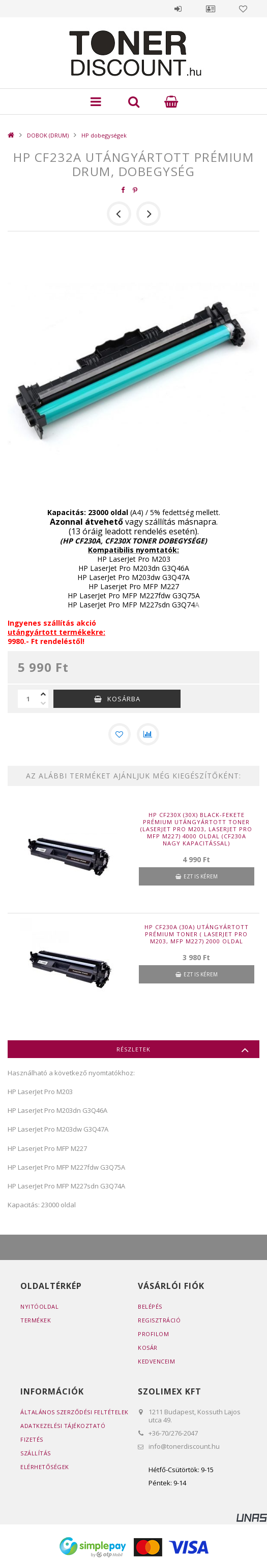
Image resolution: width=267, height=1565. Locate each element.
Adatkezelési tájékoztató (62, 1426)
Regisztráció (159, 1320)
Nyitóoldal (39, 1306)
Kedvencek (243, 8)
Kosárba (123, 698)
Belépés (178, 8)
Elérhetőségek (44, 1467)
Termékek (35, 1320)
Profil (210, 8)
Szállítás (35, 1453)
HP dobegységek (104, 135)
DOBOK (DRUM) (48, 135)
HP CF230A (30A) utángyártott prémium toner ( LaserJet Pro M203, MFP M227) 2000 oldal (196, 934)
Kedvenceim (156, 1361)
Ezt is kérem (201, 876)
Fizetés (31, 1439)
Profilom (153, 1334)
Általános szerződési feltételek (74, 1412)
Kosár (148, 1347)
